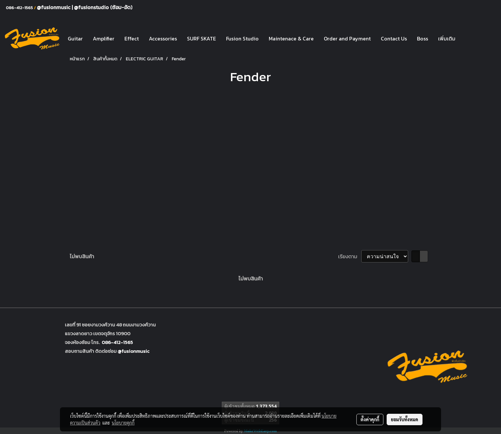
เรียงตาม (349, 256)
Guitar (75, 38)
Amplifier (103, 38)
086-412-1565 (117, 342)
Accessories (163, 38)
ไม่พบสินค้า (82, 256)
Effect (131, 38)
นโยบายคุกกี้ (123, 423)
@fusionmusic (54, 7)
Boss (422, 38)
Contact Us (394, 38)
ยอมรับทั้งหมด (404, 419)
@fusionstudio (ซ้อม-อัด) (103, 7)
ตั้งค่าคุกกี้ (370, 419)
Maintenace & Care (291, 38)
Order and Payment (347, 38)
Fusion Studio (242, 38)
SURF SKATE (201, 38)
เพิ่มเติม (446, 38)
